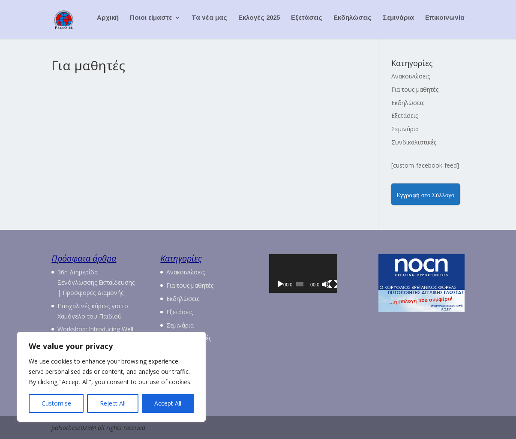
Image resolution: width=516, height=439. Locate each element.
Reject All (113, 403)
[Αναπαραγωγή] (280, 294)
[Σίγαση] (337, 294)
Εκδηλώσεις (352, 21)
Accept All (167, 403)
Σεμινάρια (398, 21)
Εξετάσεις (306, 21)
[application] (312, 278)
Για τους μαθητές (414, 89)
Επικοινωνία (445, 21)
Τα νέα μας (209, 21)
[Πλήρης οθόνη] (348, 294)
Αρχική (108, 21)
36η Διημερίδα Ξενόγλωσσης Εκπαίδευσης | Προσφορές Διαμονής (96, 282)
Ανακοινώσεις (410, 76)
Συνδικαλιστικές (413, 142)
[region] (111, 377)
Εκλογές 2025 (259, 21)
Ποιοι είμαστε (151, 21)
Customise (56, 403)
